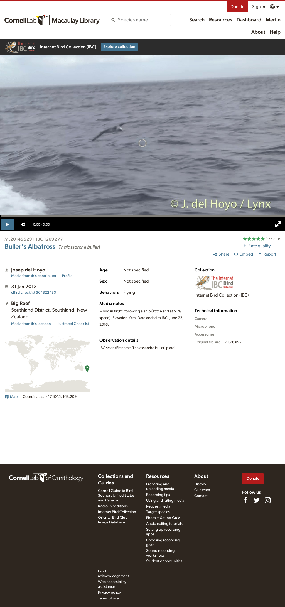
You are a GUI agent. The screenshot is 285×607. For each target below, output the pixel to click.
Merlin (273, 20)
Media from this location (31, 324)
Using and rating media (165, 501)
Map (11, 397)
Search (197, 20)
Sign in (258, 6)
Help (275, 32)
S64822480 (33, 293)
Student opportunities (164, 561)
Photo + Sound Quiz (163, 518)
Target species (158, 512)
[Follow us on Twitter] (256, 500)
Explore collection (119, 47)
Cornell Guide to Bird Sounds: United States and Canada (116, 495)
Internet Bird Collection (117, 512)
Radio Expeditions (113, 506)
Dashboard (249, 20)
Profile (67, 276)
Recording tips (158, 495)
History (200, 484)
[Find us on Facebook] (245, 500)
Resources (220, 20)
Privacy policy (109, 592)
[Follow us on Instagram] (267, 500)
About (258, 32)
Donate (237, 6)
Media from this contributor (33, 276)
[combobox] (144, 20)
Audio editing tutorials (164, 524)
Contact (200, 496)
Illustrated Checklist (72, 324)
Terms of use (108, 598)
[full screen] (278, 224)
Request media (158, 506)
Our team (202, 490)
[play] (7, 224)
